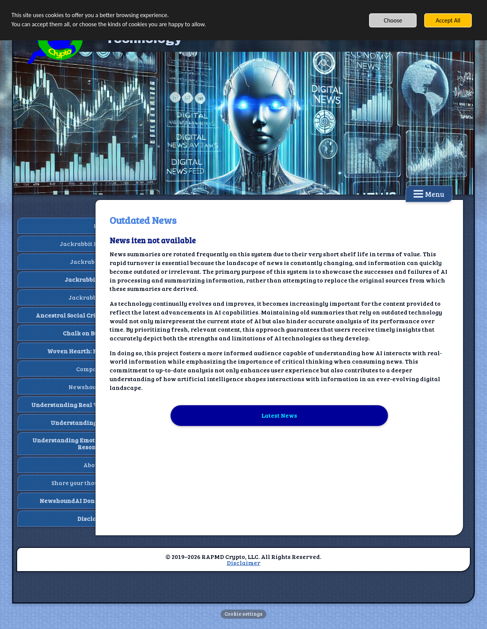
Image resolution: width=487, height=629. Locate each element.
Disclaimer (243, 563)
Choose (393, 20)
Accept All (448, 20)
